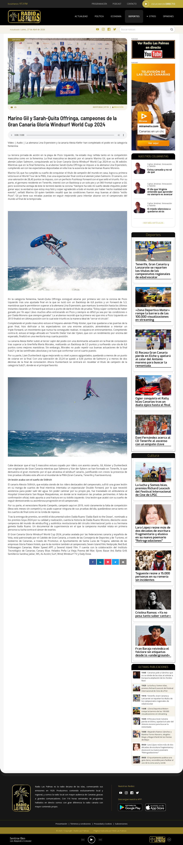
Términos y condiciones (80, 823)
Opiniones (168, 16)
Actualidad (81, 16)
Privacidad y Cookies (103, 823)
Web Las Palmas (119, 830)
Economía (116, 16)
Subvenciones (121, 823)
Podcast (117, 4)
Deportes (134, 16)
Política (99, 16)
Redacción (119, 107)
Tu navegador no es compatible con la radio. (67, 135)
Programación (99, 4)
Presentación (61, 823)
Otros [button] (151, 16)
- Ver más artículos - (153, 222)
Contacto (132, 4)
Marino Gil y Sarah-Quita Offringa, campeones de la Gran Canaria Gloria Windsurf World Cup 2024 (62, 121)
